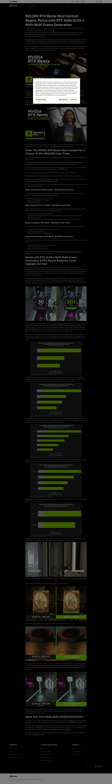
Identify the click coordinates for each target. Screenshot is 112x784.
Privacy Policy (38, 95)
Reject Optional (63, 99)
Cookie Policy (38, 90)
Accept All (73, 99)
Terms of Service (46, 93)
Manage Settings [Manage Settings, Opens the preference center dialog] (41, 99)
